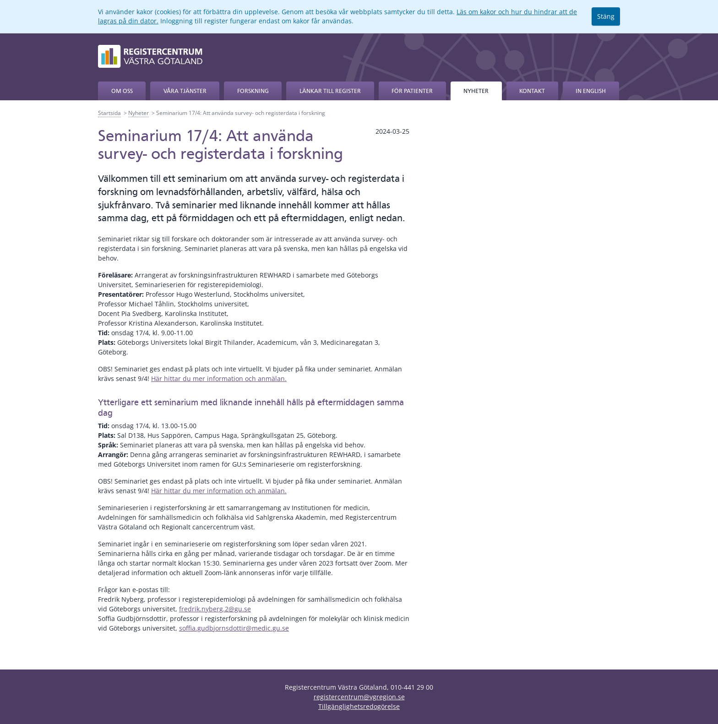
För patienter (412, 90)
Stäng (606, 16)
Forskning (253, 90)
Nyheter (476, 90)
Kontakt (532, 90)
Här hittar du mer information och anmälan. (219, 378)
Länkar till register (330, 90)
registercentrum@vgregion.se (359, 696)
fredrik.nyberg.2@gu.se (215, 608)
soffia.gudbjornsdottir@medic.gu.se (234, 628)
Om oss (122, 90)
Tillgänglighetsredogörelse (359, 706)
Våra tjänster (185, 90)
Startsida (109, 113)
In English (591, 90)
